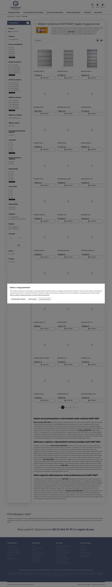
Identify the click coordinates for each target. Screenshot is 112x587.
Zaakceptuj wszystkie (44, 299)
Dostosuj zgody (32, 299)
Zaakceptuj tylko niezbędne (18, 299)
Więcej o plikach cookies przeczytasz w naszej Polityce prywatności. (30, 295)
